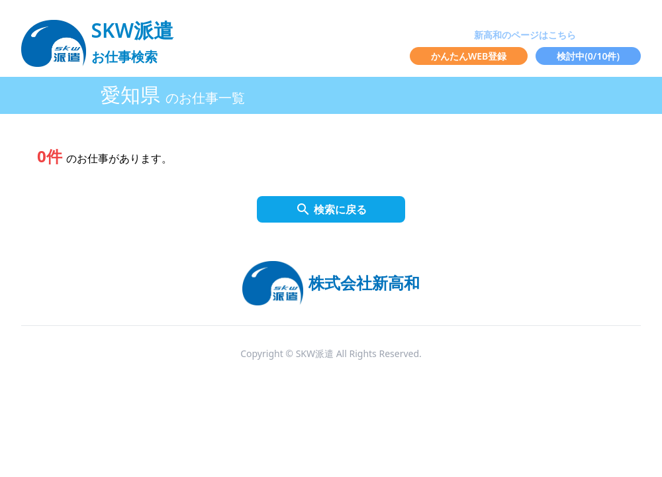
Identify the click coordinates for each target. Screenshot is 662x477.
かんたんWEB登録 (468, 56)
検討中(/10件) (588, 56)
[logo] (97, 37)
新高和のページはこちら (525, 34)
